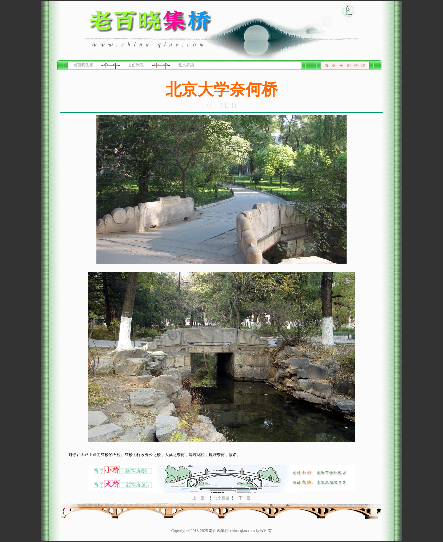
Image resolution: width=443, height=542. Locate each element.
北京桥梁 (186, 65)
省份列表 (136, 65)
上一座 (198, 498)
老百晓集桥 (83, 65)
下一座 (245, 498)
